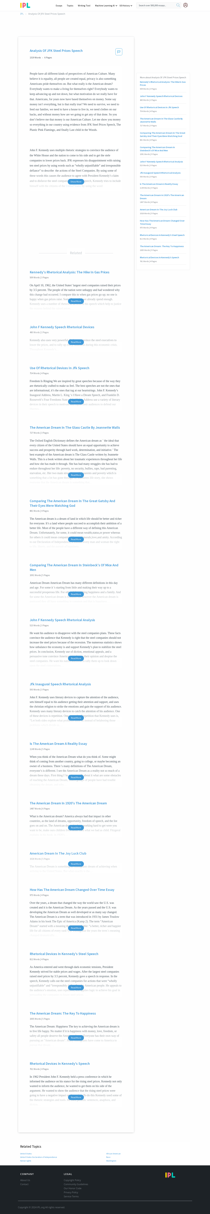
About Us (25, 1180)
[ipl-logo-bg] (26, 5)
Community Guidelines (76, 1184)
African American (113, 1153)
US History (125, 5)
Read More (76, 301)
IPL (22, 14)
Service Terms (71, 1196)
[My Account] (186, 5)
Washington (111, 1160)
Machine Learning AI (105, 5)
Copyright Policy (72, 1180)
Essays (60, 5)
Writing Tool (85, 5)
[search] (178, 5)
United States (26, 1153)
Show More (76, 181)
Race (108, 1157)
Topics (71, 5)
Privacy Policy (71, 1192)
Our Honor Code (73, 1188)
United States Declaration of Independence (38, 1157)
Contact (24, 1184)
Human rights (26, 1160)
